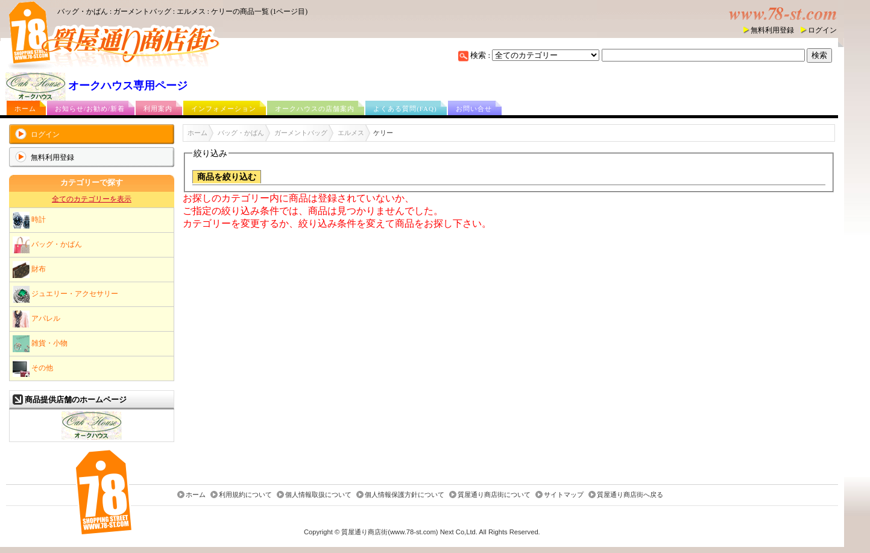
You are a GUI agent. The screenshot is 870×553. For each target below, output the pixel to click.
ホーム (25, 108)
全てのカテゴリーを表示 (91, 199)
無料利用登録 (772, 30)
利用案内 (157, 108)
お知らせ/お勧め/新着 (90, 108)
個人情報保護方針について (404, 495)
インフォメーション (223, 108)
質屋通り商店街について (494, 495)
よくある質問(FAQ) (405, 108)
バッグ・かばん (47, 244)
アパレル (36, 319)
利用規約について (245, 495)
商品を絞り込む (226, 177)
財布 (29, 269)
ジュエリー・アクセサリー (65, 294)
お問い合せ (474, 108)
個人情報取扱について (318, 495)
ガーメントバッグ (300, 132)
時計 (29, 220)
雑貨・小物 (40, 343)
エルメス (351, 132)
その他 (33, 368)
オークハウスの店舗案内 (315, 108)
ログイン (822, 30)
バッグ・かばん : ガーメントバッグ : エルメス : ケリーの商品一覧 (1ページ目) (182, 11)
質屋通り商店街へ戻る (630, 495)
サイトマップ (564, 495)
